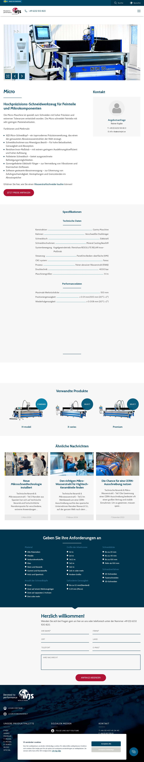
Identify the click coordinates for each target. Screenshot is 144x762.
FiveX (6, 730)
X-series (7, 744)
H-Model (8, 742)
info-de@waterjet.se (118, 132)
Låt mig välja (56, 751)
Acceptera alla (106, 744)
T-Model (8, 739)
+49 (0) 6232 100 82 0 (117, 128)
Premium (7, 736)
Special (7, 750)
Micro (6, 747)
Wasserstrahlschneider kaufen (49, 184)
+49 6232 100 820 (37, 11)
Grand (7, 733)
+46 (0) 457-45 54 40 (109, 730)
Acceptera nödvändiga (106, 750)
